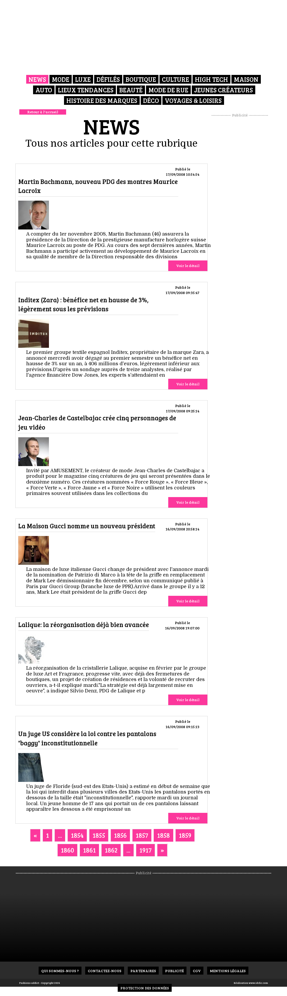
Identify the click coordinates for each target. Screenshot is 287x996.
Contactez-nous (104, 970)
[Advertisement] (246, 197)
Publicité (174, 970)
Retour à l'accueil (42, 111)
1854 (77, 835)
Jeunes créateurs (223, 89)
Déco (151, 100)
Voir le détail (187, 265)
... (60, 835)
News (37, 79)
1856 (120, 835)
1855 (99, 835)
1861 (89, 850)
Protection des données (144, 987)
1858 (163, 835)
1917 (145, 850)
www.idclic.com (258, 983)
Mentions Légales (228, 970)
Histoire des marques (101, 100)
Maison (246, 79)
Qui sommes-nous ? (60, 970)
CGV (197, 970)
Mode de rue (168, 89)
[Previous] (35, 835)
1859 (185, 835)
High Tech (211, 79)
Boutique (141, 79)
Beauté (131, 89)
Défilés (108, 79)
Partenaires (143, 970)
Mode (60, 79)
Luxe (83, 79)
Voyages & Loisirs (193, 100)
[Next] (162, 850)
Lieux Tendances (85, 89)
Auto (43, 89)
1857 (142, 835)
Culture (175, 79)
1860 (67, 850)
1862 (111, 850)
